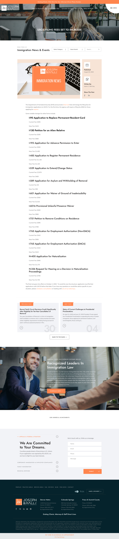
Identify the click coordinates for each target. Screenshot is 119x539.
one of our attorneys (68, 289)
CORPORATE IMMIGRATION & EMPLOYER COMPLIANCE (34, 463)
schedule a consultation (43, 289)
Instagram (31, 509)
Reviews (51, 487)
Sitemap (72, 529)
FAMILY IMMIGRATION (24, 467)
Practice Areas (27, 487)
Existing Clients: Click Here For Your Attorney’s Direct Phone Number (59, 2)
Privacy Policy (95, 529)
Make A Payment (37, 8)
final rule (66, 105)
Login (49, 8)
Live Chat (56, 8)
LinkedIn (89, 95)
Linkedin (24, 509)
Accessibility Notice (86, 529)
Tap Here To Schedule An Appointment (59, 536)
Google (20, 509)
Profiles (18, 487)
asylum (36, 109)
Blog (56, 487)
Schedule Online (67, 8)
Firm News (63, 487)
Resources (66, 529)
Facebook (17, 509)
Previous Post (26, 304)
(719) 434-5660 (70, 507)
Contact (71, 487)
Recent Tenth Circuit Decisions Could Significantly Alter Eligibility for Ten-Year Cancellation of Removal (38, 311)
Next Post (68, 304)
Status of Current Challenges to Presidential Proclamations (78, 310)
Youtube (27, 509)
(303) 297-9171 (88, 8)
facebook (85, 95)
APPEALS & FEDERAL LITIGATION (29, 437)
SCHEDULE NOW (55, 391)
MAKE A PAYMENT (94, 491)
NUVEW (77, 529)
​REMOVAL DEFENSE (23, 471)
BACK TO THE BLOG (58, 337)
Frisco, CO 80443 (87, 503)
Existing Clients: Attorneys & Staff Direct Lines (59, 514)
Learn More (21, 327)
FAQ (46, 487)
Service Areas (38, 487)
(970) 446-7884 (91, 505)
